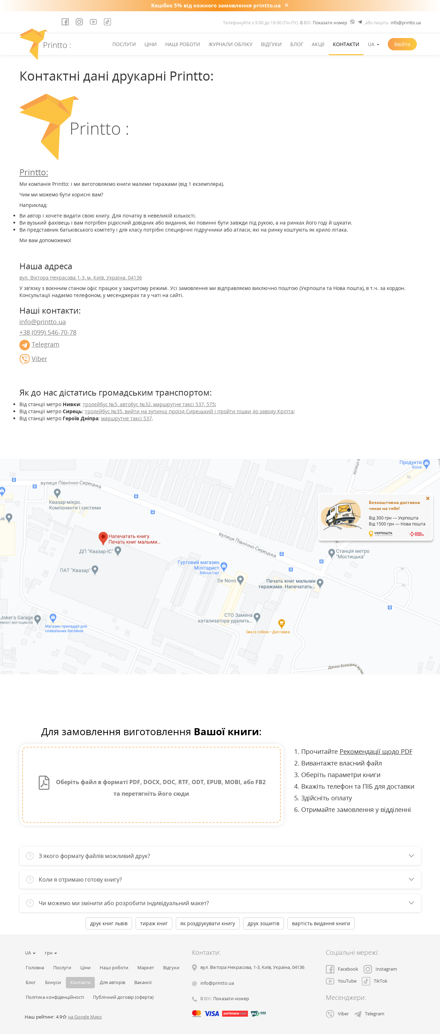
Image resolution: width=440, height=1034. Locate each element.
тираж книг (154, 923)
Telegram (46, 344)
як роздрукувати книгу (207, 923)
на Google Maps (85, 1017)
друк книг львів (109, 923)
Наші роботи (182, 44)
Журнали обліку (231, 44)
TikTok (375, 981)
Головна (35, 968)
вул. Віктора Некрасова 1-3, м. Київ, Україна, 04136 (80, 277)
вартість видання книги (321, 923)
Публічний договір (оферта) (123, 997)
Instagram (380, 969)
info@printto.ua (406, 23)
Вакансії (142, 982)
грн (51, 953)
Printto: (33, 172)
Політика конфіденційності (55, 997)
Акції (318, 44)
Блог (296, 44)
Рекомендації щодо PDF (376, 751)
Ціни (150, 44)
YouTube (341, 981)
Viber (39, 358)
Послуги (124, 44)
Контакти (346, 44)
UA (373, 44)
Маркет (145, 968)
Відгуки (271, 44)
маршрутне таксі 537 (126, 418)
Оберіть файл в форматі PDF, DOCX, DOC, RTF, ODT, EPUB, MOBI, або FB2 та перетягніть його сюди (151, 786)
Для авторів (112, 982)
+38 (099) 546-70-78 (47, 332)
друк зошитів (263, 923)
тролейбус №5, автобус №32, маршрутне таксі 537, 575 (149, 404)
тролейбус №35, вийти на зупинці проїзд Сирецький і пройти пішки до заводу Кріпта (189, 411)
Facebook (342, 969)
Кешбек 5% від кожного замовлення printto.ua (216, 5)
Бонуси (53, 982)
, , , (252, 967)
